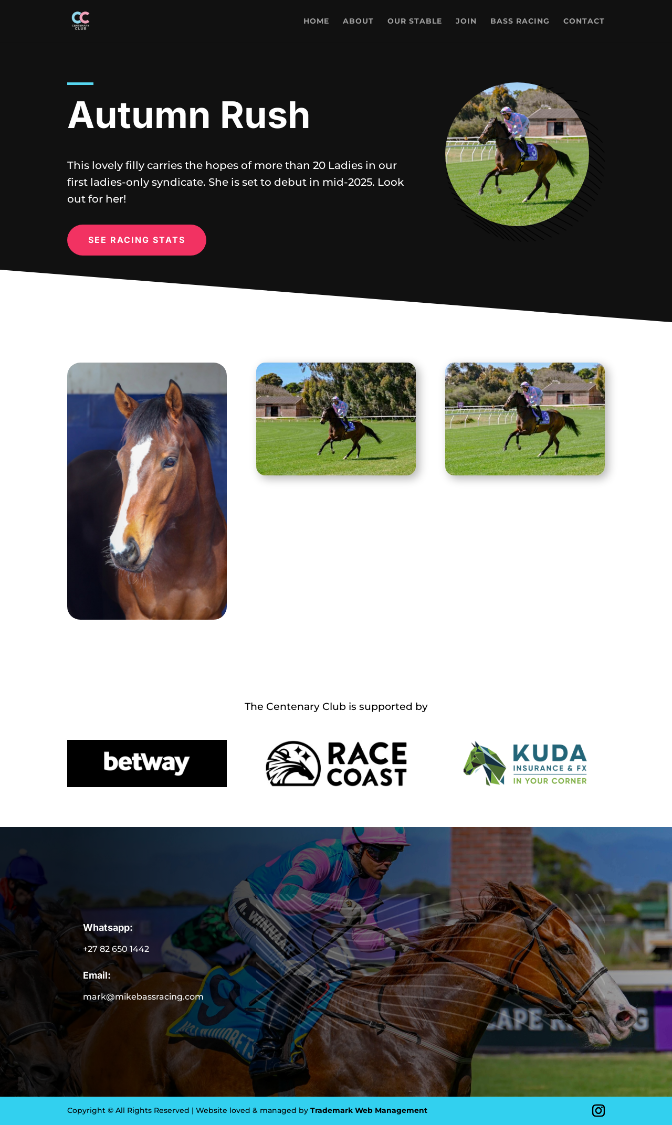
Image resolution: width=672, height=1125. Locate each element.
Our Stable (414, 21)
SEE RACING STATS (136, 240)
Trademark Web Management (368, 1110)
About (358, 21)
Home (316, 21)
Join (466, 21)
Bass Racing (520, 21)
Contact (584, 21)
